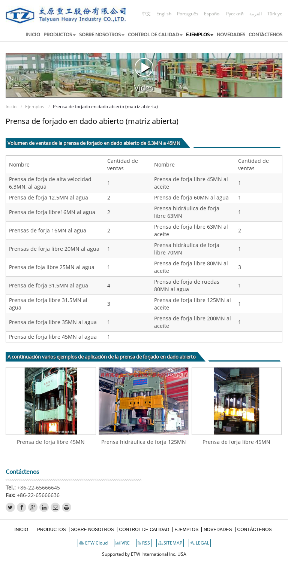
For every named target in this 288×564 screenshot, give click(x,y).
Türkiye (274, 13)
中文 (146, 13)
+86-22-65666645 (38, 487)
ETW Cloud (93, 543)
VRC (123, 543)
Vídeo (144, 75)
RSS (144, 543)
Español (212, 13)
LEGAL (199, 543)
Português (187, 13)
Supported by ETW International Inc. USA (144, 554)
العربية (255, 13)
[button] (59, 34)
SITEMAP (170, 543)
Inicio (11, 106)
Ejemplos (34, 106)
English (163, 13)
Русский (235, 13)
